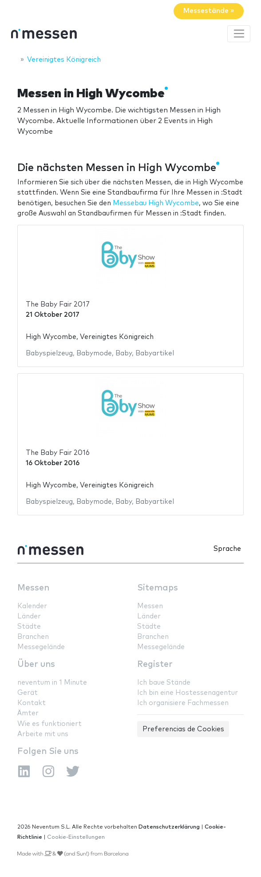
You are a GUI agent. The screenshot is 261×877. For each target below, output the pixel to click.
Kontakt (31, 703)
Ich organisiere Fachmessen (183, 703)
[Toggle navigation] (238, 33)
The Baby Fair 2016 (58, 453)
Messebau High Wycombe (156, 203)
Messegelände (41, 647)
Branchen (33, 637)
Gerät (27, 693)
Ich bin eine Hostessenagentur (187, 693)
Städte (29, 626)
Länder (29, 616)
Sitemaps (157, 588)
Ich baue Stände (163, 682)
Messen (33, 588)
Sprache (227, 549)
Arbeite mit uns (42, 734)
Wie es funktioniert (49, 724)
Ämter (28, 713)
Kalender (32, 606)
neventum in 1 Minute (52, 682)
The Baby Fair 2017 (58, 304)
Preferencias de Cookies (183, 729)
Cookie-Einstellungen (76, 837)
